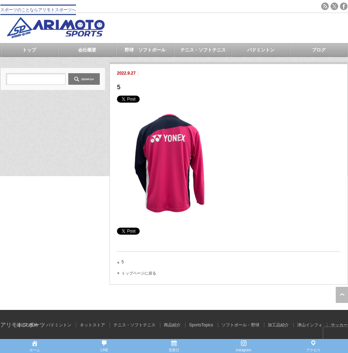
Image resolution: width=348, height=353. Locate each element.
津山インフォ (309, 325)
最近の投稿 (27, 325)
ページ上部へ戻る (342, 295)
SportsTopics (201, 325)
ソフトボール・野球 (240, 325)
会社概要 (87, 50)
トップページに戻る (138, 273)
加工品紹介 (278, 325)
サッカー (339, 325)
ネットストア (92, 325)
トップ (29, 50)
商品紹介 (172, 325)
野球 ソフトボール (145, 50)
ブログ (319, 50)
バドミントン (260, 50)
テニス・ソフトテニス (203, 50)
